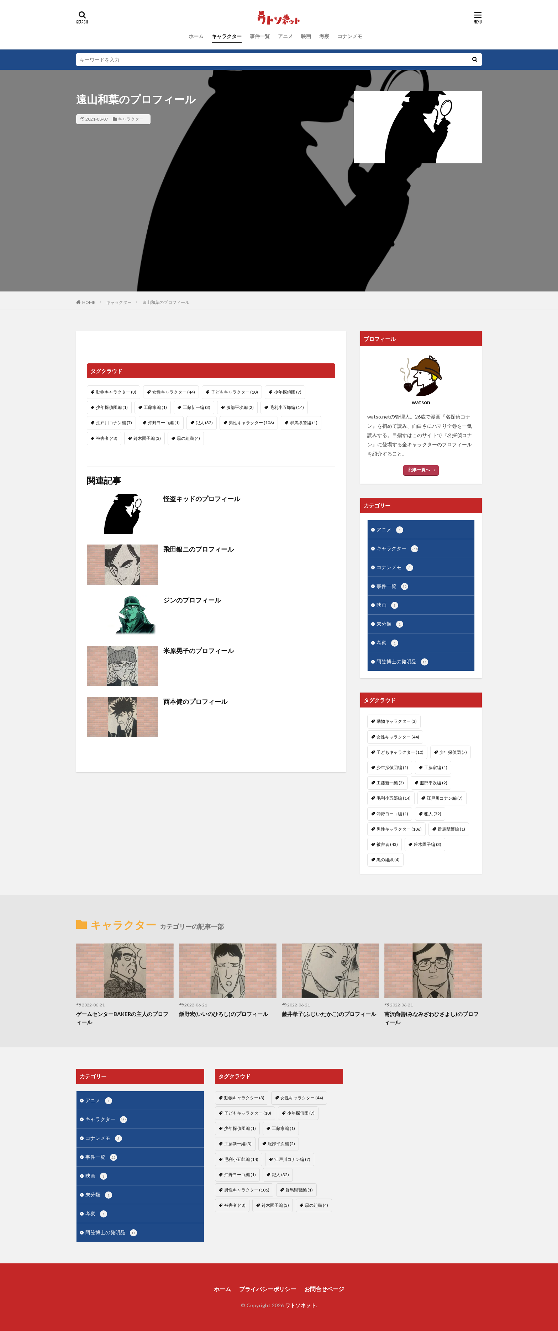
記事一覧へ (419, 469)
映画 (306, 36)
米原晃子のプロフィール (198, 650)
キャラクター (227, 36)
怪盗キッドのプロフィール (201, 499)
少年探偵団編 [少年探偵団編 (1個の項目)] (112, 407)
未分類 (390, 624)
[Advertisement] (279, 241)
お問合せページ (324, 1288)
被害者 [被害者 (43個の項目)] (106, 438)
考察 (324, 36)
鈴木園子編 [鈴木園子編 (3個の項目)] (147, 438)
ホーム (196, 36)
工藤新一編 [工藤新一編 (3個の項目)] (196, 407)
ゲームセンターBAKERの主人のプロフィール (122, 1018)
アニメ (285, 36)
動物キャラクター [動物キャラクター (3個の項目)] (116, 392)
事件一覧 (260, 36)
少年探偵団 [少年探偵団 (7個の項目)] (287, 392)
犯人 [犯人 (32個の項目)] (204, 422)
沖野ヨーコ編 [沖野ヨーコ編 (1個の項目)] (164, 422)
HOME (88, 302)
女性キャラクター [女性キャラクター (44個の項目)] (173, 392)
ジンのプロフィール (192, 600)
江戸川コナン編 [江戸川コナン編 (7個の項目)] (114, 422)
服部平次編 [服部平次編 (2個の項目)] (240, 407)
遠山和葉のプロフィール (165, 302)
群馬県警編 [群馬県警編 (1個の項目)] (303, 422)
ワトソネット (300, 1305)
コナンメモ (349, 36)
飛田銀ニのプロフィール (198, 549)
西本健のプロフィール (195, 701)
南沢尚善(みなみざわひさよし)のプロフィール (431, 1018)
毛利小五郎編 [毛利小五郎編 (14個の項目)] (287, 407)
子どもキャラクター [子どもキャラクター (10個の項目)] (234, 392)
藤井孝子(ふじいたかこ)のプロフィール (329, 1014)
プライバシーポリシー (267, 1288)
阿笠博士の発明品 (402, 662)
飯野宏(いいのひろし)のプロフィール (223, 1014)
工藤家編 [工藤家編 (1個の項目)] (155, 407)
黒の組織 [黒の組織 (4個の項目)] (188, 438)
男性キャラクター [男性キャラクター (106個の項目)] (251, 422)
